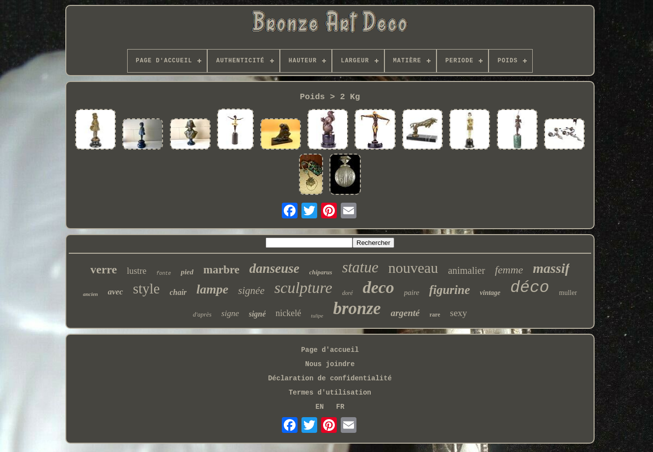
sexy (458, 313)
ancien (90, 294)
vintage (490, 292)
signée (251, 290)
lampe (212, 289)
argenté (405, 313)
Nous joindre (330, 364)
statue (360, 267)
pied (187, 272)
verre (103, 269)
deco (378, 287)
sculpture (303, 287)
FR (340, 407)
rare (435, 314)
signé (257, 314)
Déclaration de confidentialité (330, 378)
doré (347, 293)
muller (568, 292)
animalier (466, 270)
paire (411, 292)
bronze (357, 308)
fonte (163, 273)
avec (115, 291)
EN (320, 407)
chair (178, 292)
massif (551, 268)
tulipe (317, 316)
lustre (136, 271)
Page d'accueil (330, 350)
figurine (449, 289)
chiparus (320, 272)
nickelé (288, 313)
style (146, 288)
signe (230, 313)
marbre (221, 270)
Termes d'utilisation (330, 393)
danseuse (274, 268)
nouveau (413, 268)
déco (529, 288)
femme (509, 270)
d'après (202, 314)
